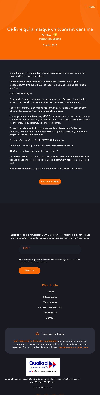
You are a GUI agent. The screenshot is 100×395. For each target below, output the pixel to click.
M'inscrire (29, 249)
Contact (50, 296)
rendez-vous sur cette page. (74, 326)
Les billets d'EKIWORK (50, 286)
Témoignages (50, 281)
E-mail (25, 226)
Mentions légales (50, 380)
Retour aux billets (50, 181)
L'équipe (50, 270)
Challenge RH (50, 291)
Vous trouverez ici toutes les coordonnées (36, 319)
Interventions (50, 275)
